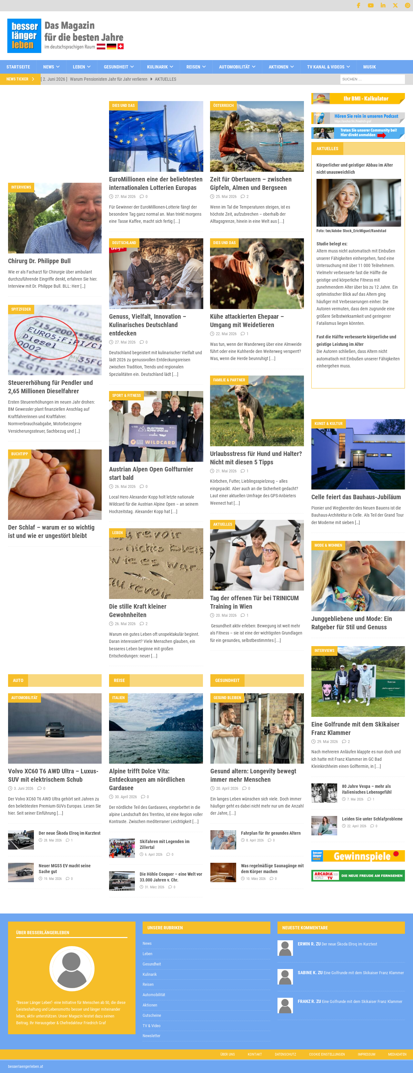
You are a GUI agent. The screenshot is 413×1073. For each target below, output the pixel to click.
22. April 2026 (356, 826)
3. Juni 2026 (23, 788)
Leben (79, 66)
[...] (177, 221)
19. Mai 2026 (53, 879)
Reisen (193, 66)
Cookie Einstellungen (327, 1054)
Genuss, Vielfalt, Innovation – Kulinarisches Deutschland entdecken (147, 325)
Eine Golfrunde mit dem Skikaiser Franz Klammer (364, 972)
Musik (369, 66)
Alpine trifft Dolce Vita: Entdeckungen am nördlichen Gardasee (147, 779)
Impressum (366, 1054)
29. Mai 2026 (327, 741)
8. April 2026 (255, 840)
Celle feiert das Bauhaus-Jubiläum (356, 497)
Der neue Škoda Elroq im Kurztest (69, 833)
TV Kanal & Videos (326, 66)
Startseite (18, 66)
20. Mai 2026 (226, 615)
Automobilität (234, 66)
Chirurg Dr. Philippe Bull (39, 261)
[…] (83, 286)
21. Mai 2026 (226, 471)
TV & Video (152, 1025)
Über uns (227, 1054)
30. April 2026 (126, 796)
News (48, 66)
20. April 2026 (227, 788)
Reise (119, 680)
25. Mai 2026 (226, 196)
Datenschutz (285, 1054)
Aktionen (278, 66)
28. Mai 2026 (53, 840)
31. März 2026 (154, 887)
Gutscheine (152, 1015)
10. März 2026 (256, 879)
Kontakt (255, 1054)
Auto (18, 680)
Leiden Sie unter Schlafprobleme (372, 818)
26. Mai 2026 (125, 486)
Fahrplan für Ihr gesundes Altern (271, 833)
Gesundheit (116, 66)
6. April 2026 (153, 854)
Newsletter (151, 1035)
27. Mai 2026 (125, 196)
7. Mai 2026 (355, 799)
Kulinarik (157, 66)
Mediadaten (397, 1054)
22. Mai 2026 (226, 333)
